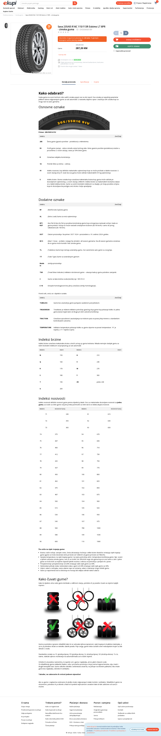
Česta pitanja (49, 725)
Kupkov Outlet (8, 11)
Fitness (87, 8)
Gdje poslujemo (26, 713)
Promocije (150, 8)
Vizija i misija (25, 707)
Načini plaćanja (75, 707)
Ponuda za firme (51, 722)
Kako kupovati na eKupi (53, 710)
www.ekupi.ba (92, 727)
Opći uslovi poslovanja (125, 707)
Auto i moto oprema (75, 8)
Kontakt (120, 710)
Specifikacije (84, 82)
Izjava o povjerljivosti (125, 719)
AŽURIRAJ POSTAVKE (137, 730)
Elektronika (31, 8)
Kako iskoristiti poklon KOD (54, 719)
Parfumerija (139, 8)
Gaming (41, 8)
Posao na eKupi (26, 720)
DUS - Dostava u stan (77, 722)
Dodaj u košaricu (133, 40)
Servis (96, 715)
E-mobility (96, 8)
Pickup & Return (99, 719)
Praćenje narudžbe (124, 3)
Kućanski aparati (9, 8)
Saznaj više (62, 55)
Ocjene (96, 82)
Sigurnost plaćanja (76, 710)
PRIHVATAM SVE (153, 730)
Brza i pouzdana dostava (78, 719)
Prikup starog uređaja (77, 725)
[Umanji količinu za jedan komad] (115, 33)
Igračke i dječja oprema (111, 8)
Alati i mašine (60, 8)
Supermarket (127, 8)
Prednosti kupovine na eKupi (31, 710)
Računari (21, 8)
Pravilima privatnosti (101, 731)
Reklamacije (98, 707)
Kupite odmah (134, 46)
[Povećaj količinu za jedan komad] (125, 33)
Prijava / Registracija (142, 3)
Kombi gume (19, 15)
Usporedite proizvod (121, 51)
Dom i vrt (50, 8)
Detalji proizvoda (69, 83)
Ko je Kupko (25, 717)
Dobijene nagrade (27, 723)
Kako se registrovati (52, 707)
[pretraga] (75, 3)
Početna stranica (8, 15)
